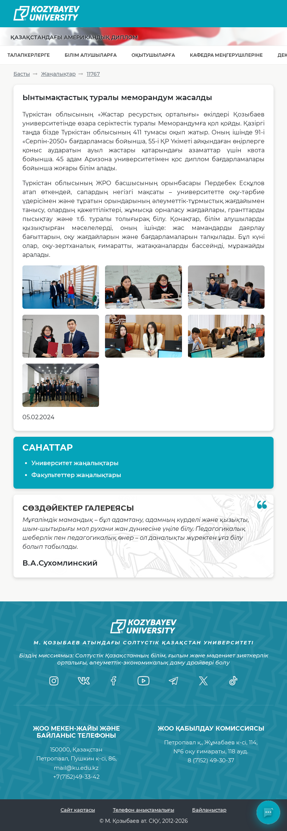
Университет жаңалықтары (74, 463)
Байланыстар (209, 810)
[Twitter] (203, 681)
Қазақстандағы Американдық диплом (74, 37)
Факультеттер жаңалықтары (76, 475)
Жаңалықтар (58, 74)
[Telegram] (173, 681)
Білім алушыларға (91, 55)
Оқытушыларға (153, 55)
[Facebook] (114, 681)
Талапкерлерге (28, 55)
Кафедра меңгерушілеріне (226, 55)
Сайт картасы (78, 810)
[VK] (84, 681)
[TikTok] (233, 681)
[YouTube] (143, 681)
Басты (21, 74)
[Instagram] (54, 681)
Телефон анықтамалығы (143, 810)
